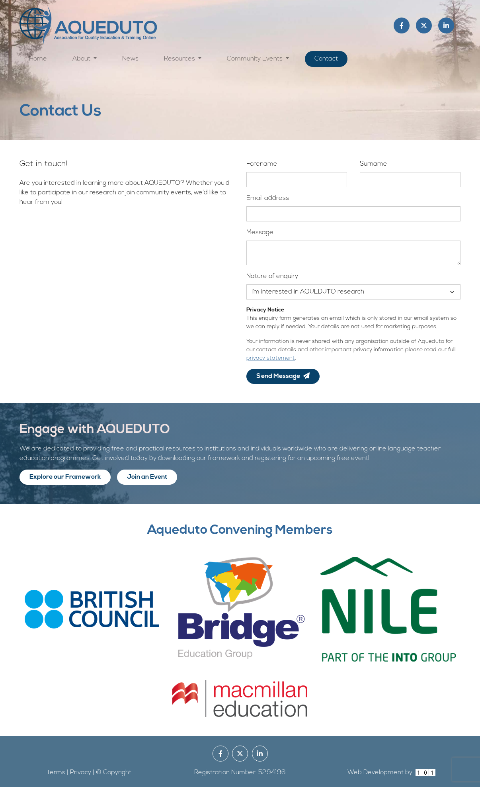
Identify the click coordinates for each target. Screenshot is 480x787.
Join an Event (147, 477)
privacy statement (270, 358)
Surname (373, 164)
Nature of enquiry (272, 276)
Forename (261, 164)
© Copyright (113, 772)
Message (259, 232)
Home (38, 59)
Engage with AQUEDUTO (95, 429)
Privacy (80, 772)
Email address (267, 198)
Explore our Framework (65, 477)
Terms (56, 772)
